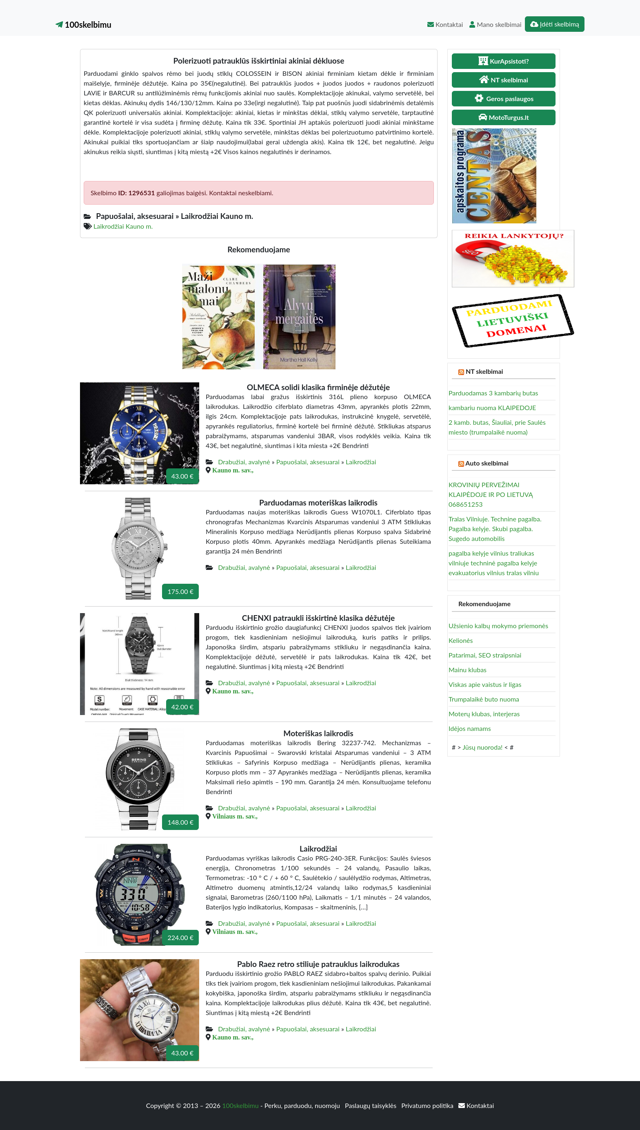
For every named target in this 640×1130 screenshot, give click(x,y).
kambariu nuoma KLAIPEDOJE (492, 407)
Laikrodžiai (361, 462)
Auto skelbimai (486, 463)
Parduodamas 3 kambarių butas (493, 393)
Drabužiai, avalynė (244, 462)
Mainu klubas (468, 669)
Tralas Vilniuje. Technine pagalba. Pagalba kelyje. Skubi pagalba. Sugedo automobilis (495, 528)
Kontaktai (445, 24)
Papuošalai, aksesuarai (308, 462)
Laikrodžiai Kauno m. (123, 226)
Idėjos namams (470, 728)
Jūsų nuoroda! (482, 747)
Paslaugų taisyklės (371, 1105)
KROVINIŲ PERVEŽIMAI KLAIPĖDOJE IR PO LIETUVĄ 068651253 (491, 494)
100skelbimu (83, 24)
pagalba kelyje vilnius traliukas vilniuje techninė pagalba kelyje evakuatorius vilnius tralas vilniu (494, 562)
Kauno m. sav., (232, 470)
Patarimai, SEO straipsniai (485, 655)
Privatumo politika (428, 1105)
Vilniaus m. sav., (235, 816)
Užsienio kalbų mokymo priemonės (498, 625)
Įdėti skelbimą (554, 24)
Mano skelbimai (495, 24)
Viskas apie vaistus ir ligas (485, 684)
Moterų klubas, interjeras (484, 713)
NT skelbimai (484, 371)
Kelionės (461, 640)
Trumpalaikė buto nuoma (484, 699)
